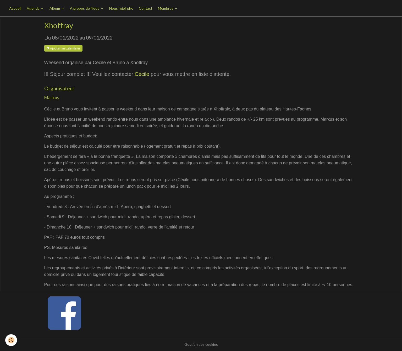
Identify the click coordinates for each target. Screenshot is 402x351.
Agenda (33, 8)
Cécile (142, 74)
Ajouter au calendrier (63, 48)
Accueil (15, 8)
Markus (51, 97)
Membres (166, 8)
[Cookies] (11, 340)
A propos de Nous (85, 8)
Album (55, 8)
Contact (145, 8)
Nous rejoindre (121, 8)
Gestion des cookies (201, 344)
